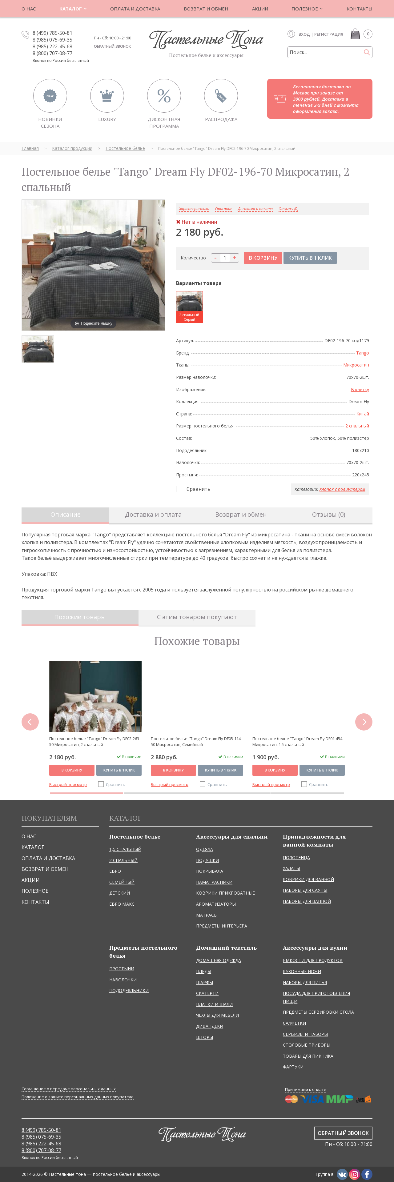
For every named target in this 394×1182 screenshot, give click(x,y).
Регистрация (328, 34)
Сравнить (199, 489)
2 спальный (357, 426)
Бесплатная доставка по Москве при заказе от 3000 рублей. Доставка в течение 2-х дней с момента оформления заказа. (326, 98)
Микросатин (356, 365)
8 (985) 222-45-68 (52, 46)
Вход (304, 34)
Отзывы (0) (288, 209)
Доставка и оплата (255, 209)
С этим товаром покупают (197, 617)
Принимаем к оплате (305, 1089)
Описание (65, 514)
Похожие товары (80, 617)
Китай (362, 414)
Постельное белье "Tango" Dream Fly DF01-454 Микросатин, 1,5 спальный (297, 741)
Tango (362, 353)
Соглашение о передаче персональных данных (69, 1089)
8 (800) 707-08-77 (52, 53)
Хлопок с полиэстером (342, 489)
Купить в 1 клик (119, 770)
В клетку (360, 389)
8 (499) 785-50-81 (52, 33)
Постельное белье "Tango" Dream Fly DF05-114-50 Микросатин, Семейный (196, 741)
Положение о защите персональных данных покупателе (78, 1097)
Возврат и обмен (241, 514)
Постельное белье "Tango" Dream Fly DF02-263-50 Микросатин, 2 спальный (94, 741)
